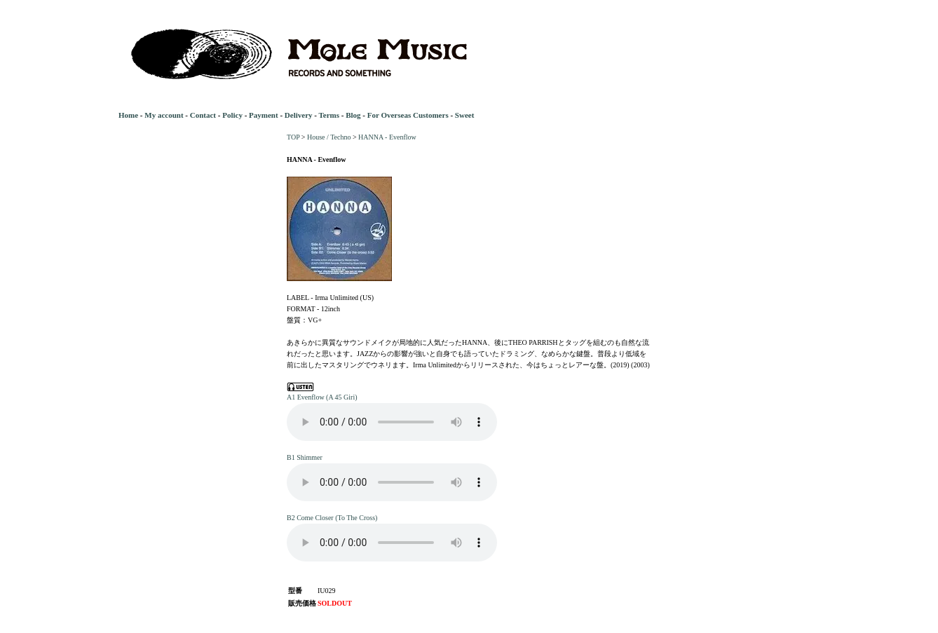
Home (128, 115)
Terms (328, 115)
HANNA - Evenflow (387, 137)
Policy (232, 115)
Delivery (299, 115)
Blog (353, 115)
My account (163, 115)
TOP (293, 137)
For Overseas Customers (408, 115)
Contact (203, 115)
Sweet (465, 115)
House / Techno (329, 137)
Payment (263, 115)
